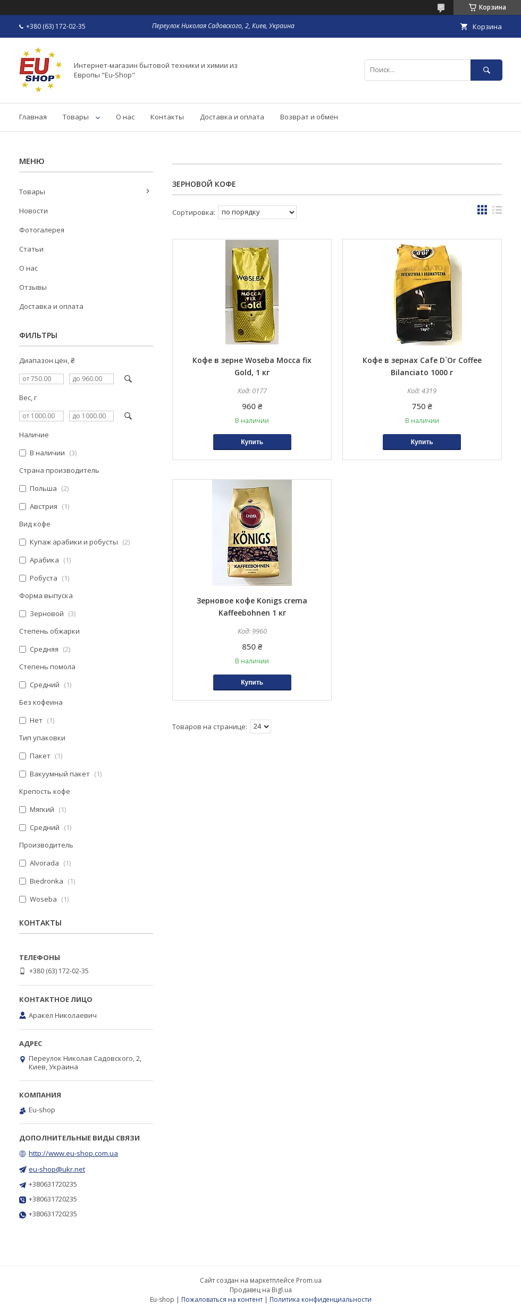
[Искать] (486, 69)
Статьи (31, 249)
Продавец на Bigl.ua (261, 1289)
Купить (252, 442)
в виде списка (497, 212)
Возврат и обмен (309, 117)
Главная (33, 117)
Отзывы (33, 287)
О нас (125, 117)
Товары (76, 117)
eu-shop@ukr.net (57, 1169)
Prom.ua (309, 1280)
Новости (33, 210)
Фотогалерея (41, 230)
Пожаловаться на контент (222, 1299)
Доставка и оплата (232, 117)
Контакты (167, 117)
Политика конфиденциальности (321, 1299)
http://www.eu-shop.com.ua (73, 1153)
